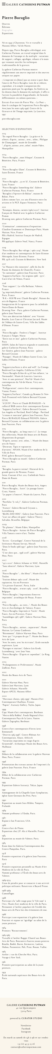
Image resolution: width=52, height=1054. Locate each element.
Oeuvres (6, 23)
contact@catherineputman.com (26, 1046)
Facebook (26, 1028)
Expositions (7, 33)
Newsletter (26, 1025)
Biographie (7, 30)
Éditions (6, 26)
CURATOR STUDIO (31, 1018)
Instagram (26, 1031)
